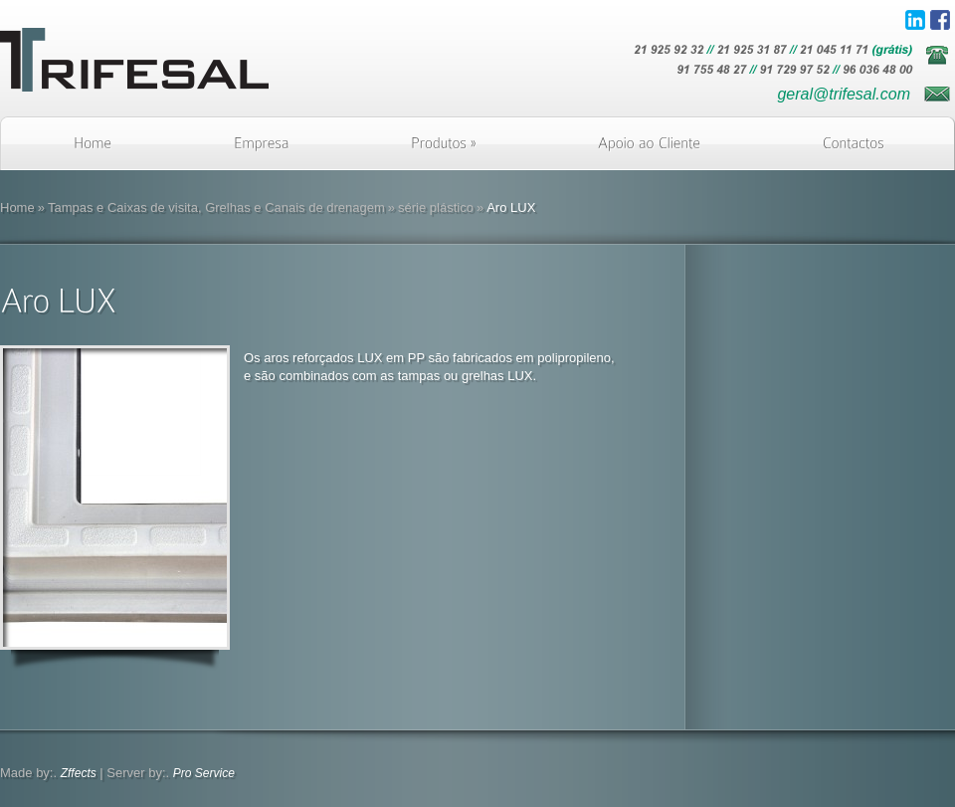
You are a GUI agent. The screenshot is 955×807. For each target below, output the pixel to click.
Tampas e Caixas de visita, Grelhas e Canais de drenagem (216, 207)
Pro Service (204, 773)
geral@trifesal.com (843, 94)
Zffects (78, 773)
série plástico (436, 207)
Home (17, 207)
